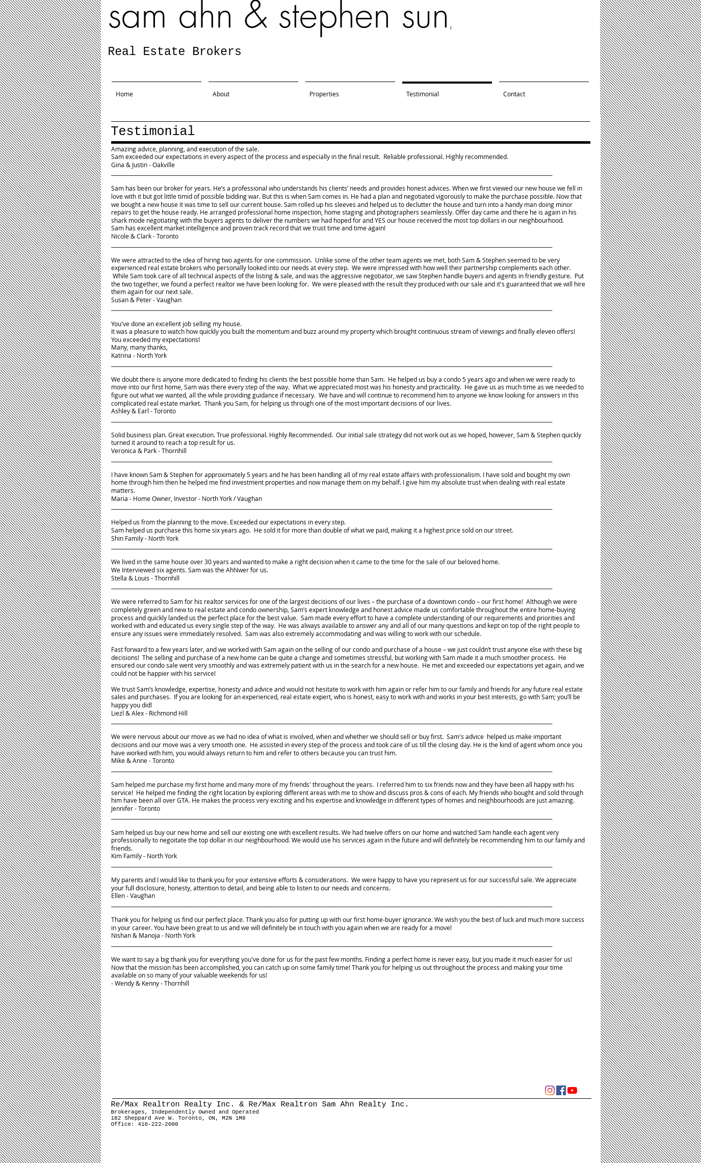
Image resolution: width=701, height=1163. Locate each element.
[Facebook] (561, 1090)
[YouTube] (572, 1090)
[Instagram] (550, 1090)
